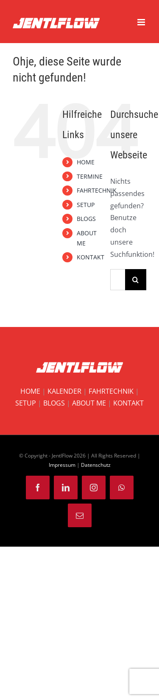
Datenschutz (96, 464)
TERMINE (90, 176)
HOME (86, 162)
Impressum (62, 464)
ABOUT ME (89, 403)
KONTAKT (90, 257)
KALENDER (64, 391)
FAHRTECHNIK (97, 190)
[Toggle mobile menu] (141, 22)
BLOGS (86, 219)
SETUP (86, 205)
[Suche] (135, 279)
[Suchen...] (117, 279)
